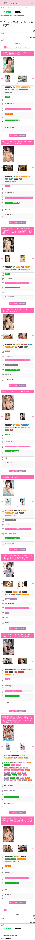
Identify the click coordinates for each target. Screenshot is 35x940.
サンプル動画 (13, 135)
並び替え (32, 37)
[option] (10, 78)
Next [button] (33, 79)
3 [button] (17, 83)
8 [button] (24, 751)
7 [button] (22, 751)
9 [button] (27, 751)
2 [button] (15, 83)
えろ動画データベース (9, 3)
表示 (33, 31)
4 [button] (20, 83)
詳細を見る (22, 135)
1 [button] (13, 83)
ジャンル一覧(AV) (12, 8)
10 (25, 47)
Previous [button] (2, 79)
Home (3, 8)
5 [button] (22, 83)
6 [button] (20, 751)
